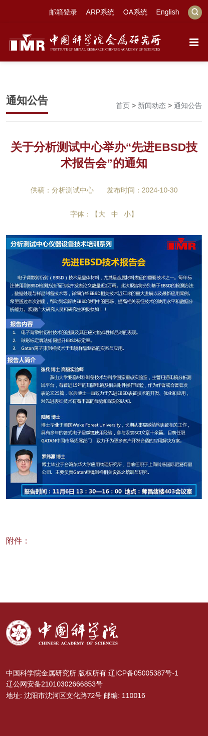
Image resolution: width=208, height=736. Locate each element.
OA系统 (135, 12)
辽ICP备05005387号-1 (143, 673)
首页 (123, 106)
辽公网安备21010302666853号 (54, 684)
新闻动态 (152, 106)
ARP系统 (100, 12)
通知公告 (188, 106)
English (167, 12)
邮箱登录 (63, 12)
